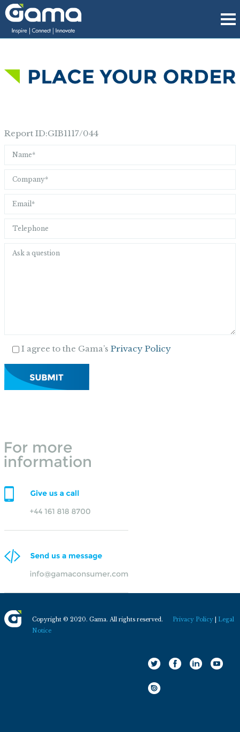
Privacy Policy (141, 349)
